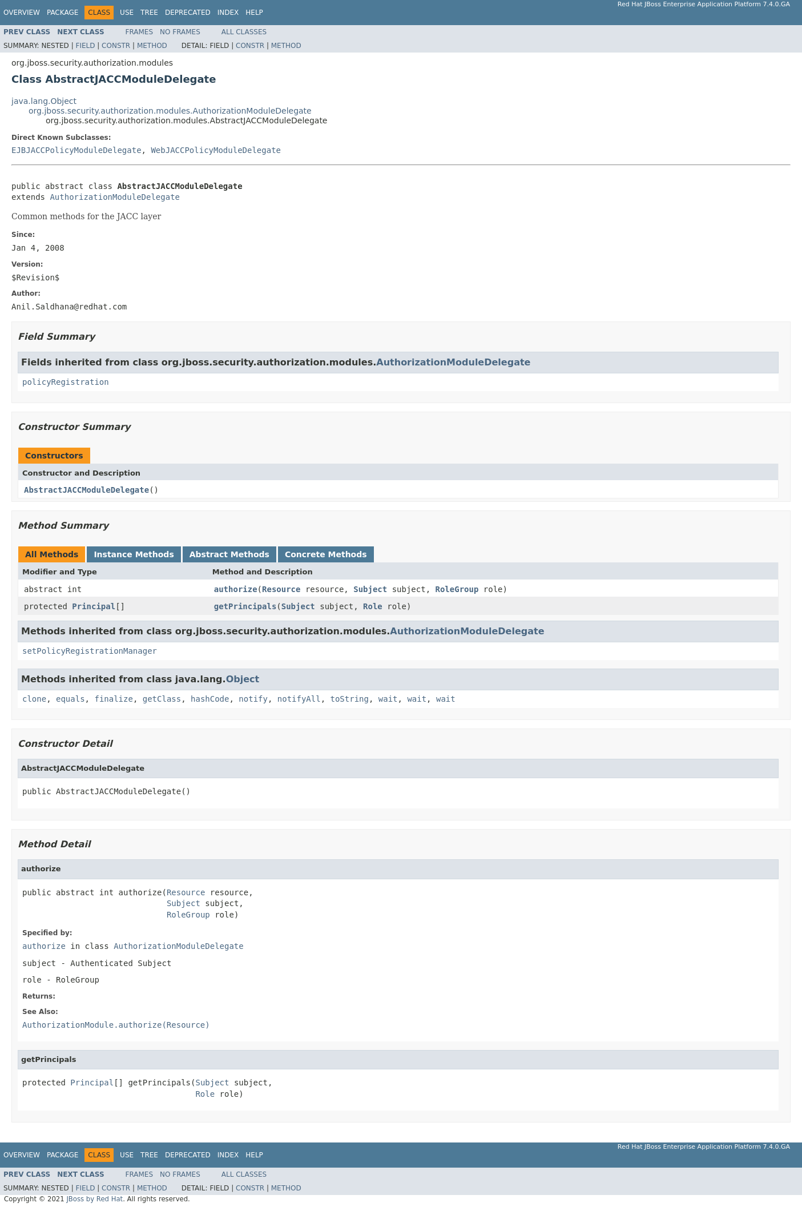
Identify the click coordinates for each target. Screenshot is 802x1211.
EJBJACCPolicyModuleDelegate (76, 150)
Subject (370, 589)
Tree (149, 13)
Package (62, 13)
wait (388, 698)
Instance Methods (134, 554)
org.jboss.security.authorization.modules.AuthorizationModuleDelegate (170, 110)
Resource (281, 589)
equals (70, 698)
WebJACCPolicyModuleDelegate (216, 150)
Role (372, 606)
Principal (93, 606)
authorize (235, 589)
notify (253, 698)
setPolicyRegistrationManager (89, 650)
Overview (21, 13)
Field (85, 46)
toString (350, 698)
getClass (162, 698)
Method (152, 46)
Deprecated (188, 13)
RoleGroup (457, 589)
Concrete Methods (326, 554)
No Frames (180, 32)
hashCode (210, 698)
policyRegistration (65, 382)
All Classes (244, 32)
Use (127, 13)
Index (228, 13)
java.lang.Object (43, 101)
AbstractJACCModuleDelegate (86, 489)
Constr (116, 46)
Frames (140, 32)
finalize (113, 698)
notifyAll (299, 698)
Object (243, 679)
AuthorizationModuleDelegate (115, 197)
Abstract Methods (229, 554)
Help (254, 13)
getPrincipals (245, 606)
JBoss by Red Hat (94, 1199)
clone (34, 698)
